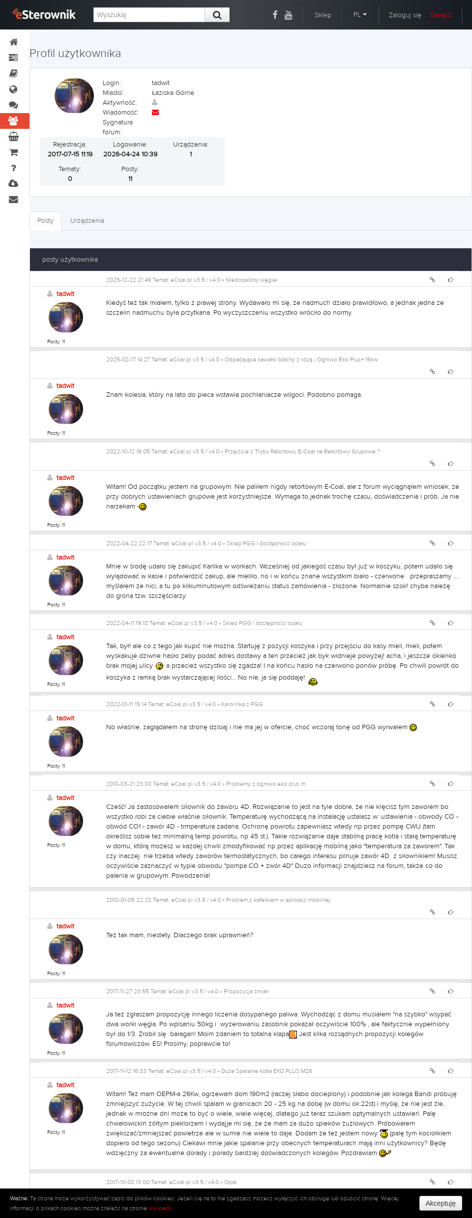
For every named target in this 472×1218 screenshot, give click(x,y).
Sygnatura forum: (118, 127)
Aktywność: (120, 102)
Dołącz (441, 15)
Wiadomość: (121, 112)
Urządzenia (87, 220)
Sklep (323, 15)
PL (360, 14)
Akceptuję (441, 1203)
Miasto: (113, 93)
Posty (45, 220)
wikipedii (160, 1208)
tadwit (65, 294)
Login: (112, 83)
